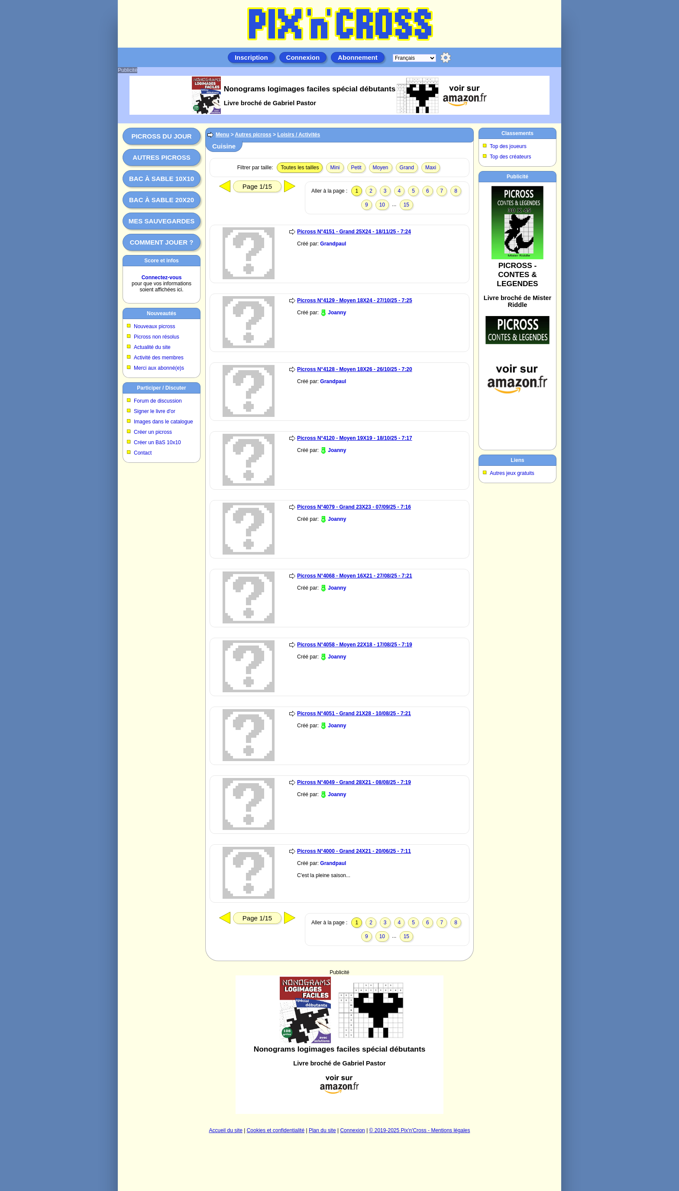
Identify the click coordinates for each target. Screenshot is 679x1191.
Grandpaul (333, 244)
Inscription (251, 57)
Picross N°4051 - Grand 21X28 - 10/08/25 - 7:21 (354, 713)
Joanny (337, 313)
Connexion (303, 57)
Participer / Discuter (161, 388)
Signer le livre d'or (154, 411)
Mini (335, 168)
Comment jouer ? (162, 242)
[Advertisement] (339, 1044)
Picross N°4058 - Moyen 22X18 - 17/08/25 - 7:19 (354, 645)
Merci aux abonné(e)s (159, 368)
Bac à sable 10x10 (161, 178)
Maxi (430, 168)
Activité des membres (159, 358)
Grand (407, 168)
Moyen (380, 168)
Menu (222, 135)
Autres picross (161, 157)
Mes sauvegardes (162, 221)
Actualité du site (152, 347)
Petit (356, 168)
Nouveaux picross (154, 326)
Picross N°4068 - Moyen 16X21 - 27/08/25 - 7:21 (354, 576)
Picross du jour (161, 136)
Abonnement (358, 57)
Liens (517, 460)
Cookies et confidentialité (275, 1130)
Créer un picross (153, 432)
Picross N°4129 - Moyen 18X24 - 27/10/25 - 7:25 (354, 300)
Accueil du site (225, 1130)
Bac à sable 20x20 (161, 199)
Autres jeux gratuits (512, 473)
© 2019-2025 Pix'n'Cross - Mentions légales (419, 1130)
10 (382, 205)
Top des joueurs (508, 146)
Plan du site (322, 1130)
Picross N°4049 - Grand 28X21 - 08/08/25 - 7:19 (354, 782)
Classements (517, 133)
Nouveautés (161, 313)
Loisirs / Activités (298, 135)
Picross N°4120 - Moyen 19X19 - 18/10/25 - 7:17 (354, 438)
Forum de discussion (158, 401)
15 (406, 205)
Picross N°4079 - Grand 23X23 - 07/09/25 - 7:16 (354, 507)
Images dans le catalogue (163, 422)
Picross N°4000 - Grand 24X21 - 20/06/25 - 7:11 (354, 851)
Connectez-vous (162, 277)
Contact (143, 453)
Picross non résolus (156, 337)
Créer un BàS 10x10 (157, 442)
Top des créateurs (510, 157)
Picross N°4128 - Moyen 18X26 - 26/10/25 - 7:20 (354, 369)
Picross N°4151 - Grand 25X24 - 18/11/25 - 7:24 (354, 232)
